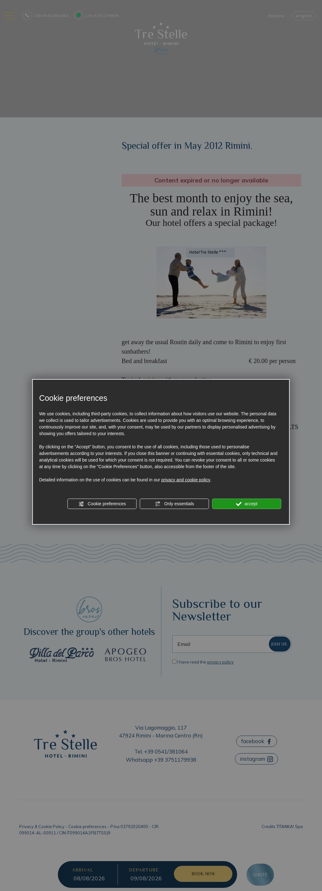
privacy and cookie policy (185, 479)
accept (247, 504)
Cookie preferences (102, 504)
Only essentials (174, 504)
